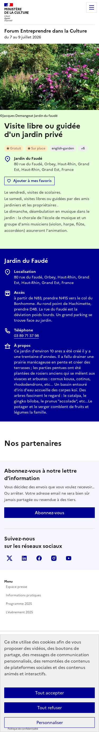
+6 (83, 148)
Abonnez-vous (49, 512)
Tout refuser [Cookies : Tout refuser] (49, 707)
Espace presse (16, 586)
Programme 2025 (19, 603)
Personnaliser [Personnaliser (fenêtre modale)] (49, 722)
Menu (91, 7)
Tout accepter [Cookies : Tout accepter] (49, 693)
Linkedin (24, 558)
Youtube (68, 558)
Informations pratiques (23, 595)
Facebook (39, 558)
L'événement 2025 (19, 612)
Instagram (54, 558)
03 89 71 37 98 (26, 336)
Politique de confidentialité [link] (23, 729)
